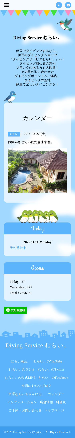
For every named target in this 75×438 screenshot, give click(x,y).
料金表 (61, 402)
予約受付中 (18, 248)
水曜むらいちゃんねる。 (27, 394)
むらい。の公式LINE (20, 377)
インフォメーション (22, 402)
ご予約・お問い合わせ (25, 410)
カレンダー (56, 394)
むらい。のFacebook (53, 377)
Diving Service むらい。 (37, 37)
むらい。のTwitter (51, 369)
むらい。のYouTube (47, 361)
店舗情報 (46, 402)
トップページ (54, 410)
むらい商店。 (21, 361)
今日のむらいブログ (36, 385)
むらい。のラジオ (22, 369)
